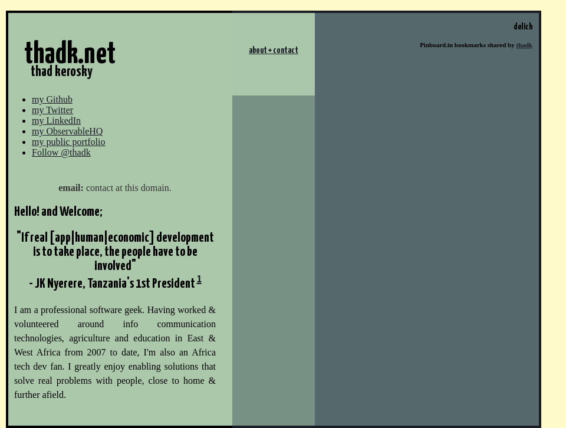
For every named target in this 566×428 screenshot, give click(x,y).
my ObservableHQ (67, 131)
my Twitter (52, 110)
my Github (52, 99)
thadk (524, 44)
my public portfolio (68, 142)
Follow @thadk (61, 152)
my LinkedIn (56, 121)
